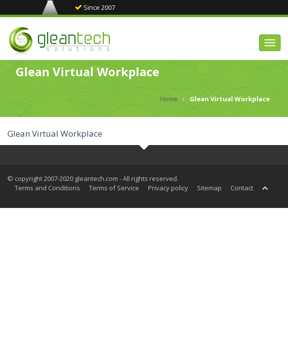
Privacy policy (168, 187)
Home (169, 98)
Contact (241, 187)
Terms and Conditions (47, 187)
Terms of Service (114, 187)
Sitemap (209, 187)
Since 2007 (95, 7)
